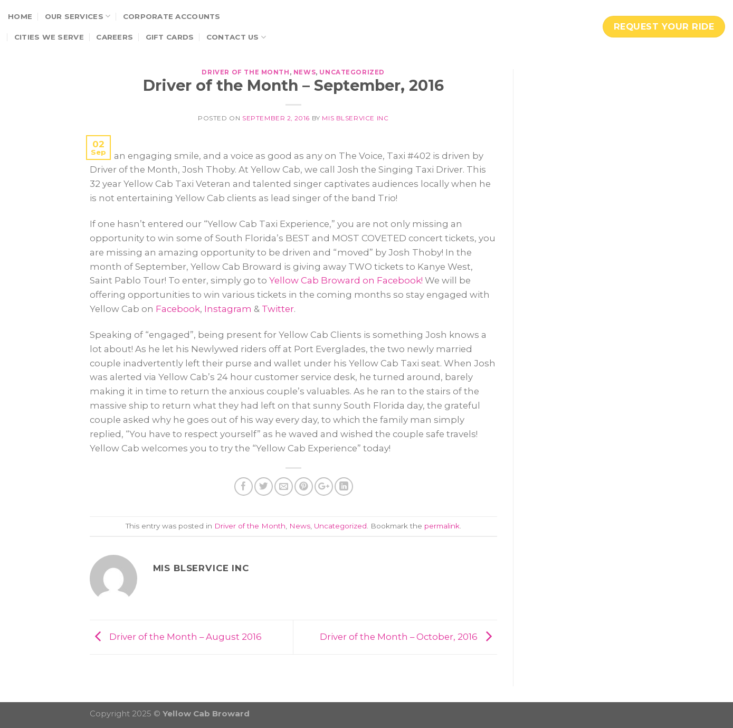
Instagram (228, 309)
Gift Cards (170, 37)
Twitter (278, 309)
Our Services (78, 16)
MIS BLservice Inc (355, 118)
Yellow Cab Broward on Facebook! (346, 280)
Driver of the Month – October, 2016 (408, 636)
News (304, 72)
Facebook (178, 309)
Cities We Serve (49, 37)
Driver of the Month (245, 72)
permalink (442, 526)
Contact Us (236, 37)
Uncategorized (352, 72)
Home (20, 16)
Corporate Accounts (172, 16)
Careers (114, 37)
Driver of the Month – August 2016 (176, 636)
